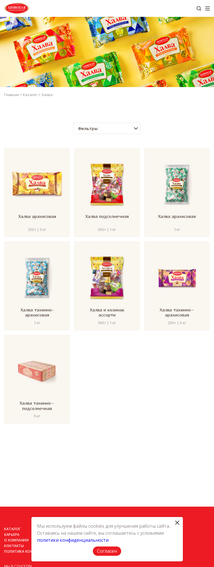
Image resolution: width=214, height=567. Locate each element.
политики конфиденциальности (73, 540)
